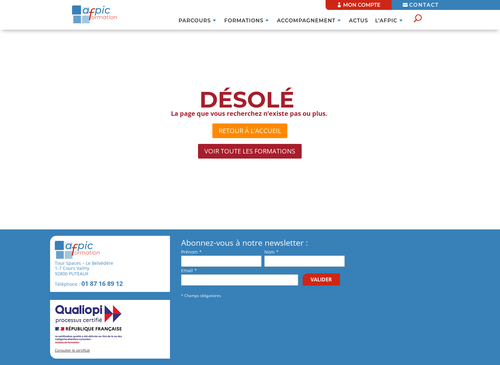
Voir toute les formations (249, 151)
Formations (243, 21)
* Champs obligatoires (201, 295)
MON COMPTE (361, 5)
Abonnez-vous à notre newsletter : (244, 243)
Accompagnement (306, 21)
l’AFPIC (386, 21)
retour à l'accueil (250, 130)
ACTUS (358, 21)
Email (187, 270)
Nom (269, 252)
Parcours (195, 21)
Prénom (189, 252)
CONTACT (424, 5)
